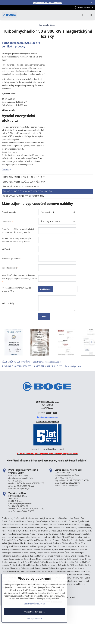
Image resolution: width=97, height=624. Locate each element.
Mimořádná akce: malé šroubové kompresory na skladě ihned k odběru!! (46, 460)
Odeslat (44, 316)
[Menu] (91, 15)
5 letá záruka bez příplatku (47, 421)
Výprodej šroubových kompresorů (47, 2)
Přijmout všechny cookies (34, 611)
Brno (55, 412)
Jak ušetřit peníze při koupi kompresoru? (47, 449)
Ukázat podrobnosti (34, 618)
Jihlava (50, 408)
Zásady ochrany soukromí (34, 603)
